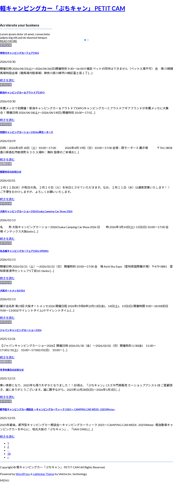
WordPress (23, 474)
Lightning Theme (43, 474)
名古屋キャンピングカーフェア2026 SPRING (24, 250)
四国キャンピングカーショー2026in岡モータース (26, 132)
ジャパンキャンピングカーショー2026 (21, 330)
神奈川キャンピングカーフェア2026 (19, 52)
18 (9, 453)
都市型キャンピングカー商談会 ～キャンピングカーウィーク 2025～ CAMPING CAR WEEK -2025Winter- (57, 409)
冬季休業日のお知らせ (12, 369)
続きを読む (7, 80)
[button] (85, 40)
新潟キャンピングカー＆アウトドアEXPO (22, 92)
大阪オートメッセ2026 (12, 290)
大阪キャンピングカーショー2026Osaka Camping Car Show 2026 (36, 211)
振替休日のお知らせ (10, 171)
